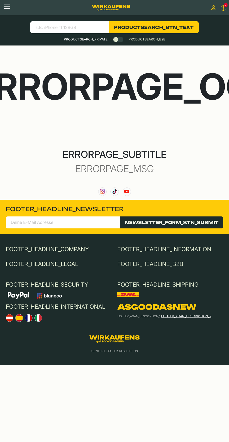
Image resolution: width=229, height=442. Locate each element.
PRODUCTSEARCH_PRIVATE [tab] (86, 39)
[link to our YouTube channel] (127, 191)
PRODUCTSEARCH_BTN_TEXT (154, 27)
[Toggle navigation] (7, 7)
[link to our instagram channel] (102, 191)
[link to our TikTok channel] (115, 191)
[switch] (118, 39)
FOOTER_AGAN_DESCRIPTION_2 (186, 316)
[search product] (69, 27)
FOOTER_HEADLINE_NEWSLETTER (65, 209)
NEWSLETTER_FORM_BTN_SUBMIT (171, 222)
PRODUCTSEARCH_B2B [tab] (147, 39)
